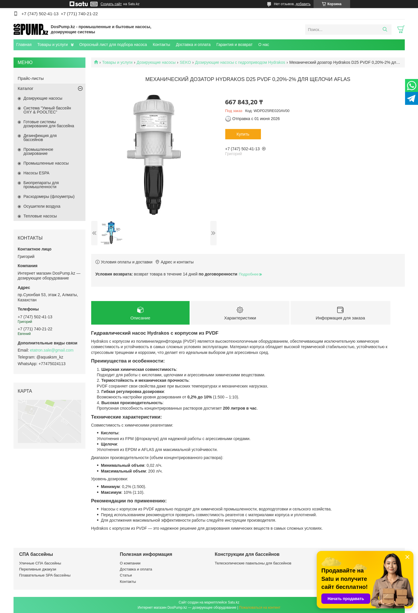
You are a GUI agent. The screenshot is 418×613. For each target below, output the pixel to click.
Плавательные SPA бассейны (45, 575)
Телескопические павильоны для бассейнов (253, 563)
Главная (24, 44)
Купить (242, 134)
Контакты (161, 44)
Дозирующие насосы (156, 62)
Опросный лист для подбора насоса (113, 44)
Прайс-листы (31, 78)
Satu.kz (233, 602)
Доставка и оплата (193, 44)
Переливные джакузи (37, 569)
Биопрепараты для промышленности (41, 184)
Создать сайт (111, 4)
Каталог (26, 88)
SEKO (185, 62)
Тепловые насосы (40, 216)
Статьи (126, 575)
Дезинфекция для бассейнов (40, 137)
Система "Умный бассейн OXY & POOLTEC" (47, 110)
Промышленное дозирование (39, 151)
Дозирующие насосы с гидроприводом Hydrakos (240, 62)
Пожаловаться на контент (259, 608)
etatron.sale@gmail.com (51, 350)
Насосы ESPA (36, 173)
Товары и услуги (52, 44)
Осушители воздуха (42, 206)
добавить (303, 4)
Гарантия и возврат (234, 44)
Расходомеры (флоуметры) (49, 196)
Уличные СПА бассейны (40, 563)
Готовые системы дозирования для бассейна (49, 123)
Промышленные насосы (46, 163)
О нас (263, 44)
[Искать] (385, 29)
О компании (130, 563)
